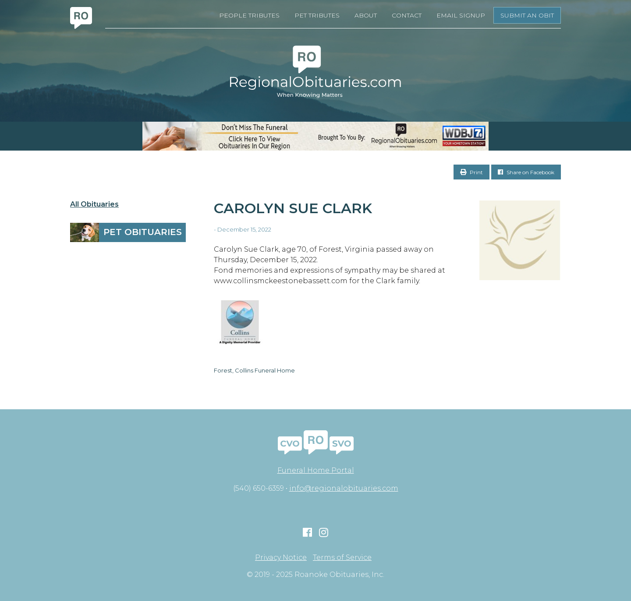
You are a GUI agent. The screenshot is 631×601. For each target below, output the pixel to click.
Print (471, 172)
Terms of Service (342, 558)
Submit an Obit (527, 15)
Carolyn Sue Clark (293, 208)
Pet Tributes (317, 15)
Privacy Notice (281, 558)
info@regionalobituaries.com (343, 488)
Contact (407, 15)
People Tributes (249, 15)
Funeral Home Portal (315, 470)
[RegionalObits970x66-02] (315, 136)
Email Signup (460, 15)
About (365, 15)
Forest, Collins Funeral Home (254, 370)
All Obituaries (94, 204)
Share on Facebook (526, 172)
